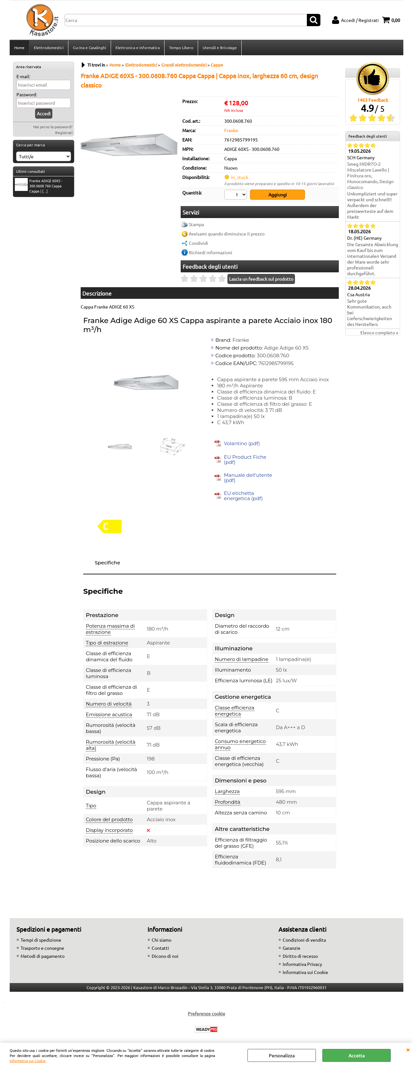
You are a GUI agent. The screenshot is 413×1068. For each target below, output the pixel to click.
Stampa (196, 224)
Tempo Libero (181, 47)
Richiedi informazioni (210, 252)
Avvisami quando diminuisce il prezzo (227, 233)
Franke (231, 130)
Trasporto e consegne (42, 948)
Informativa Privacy (302, 964)
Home (19, 47)
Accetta (356, 1055)
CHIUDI (408, 1049)
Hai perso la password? (53, 126)
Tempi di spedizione (41, 940)
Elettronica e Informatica (138, 47)
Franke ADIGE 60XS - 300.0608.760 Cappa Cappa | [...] (38, 186)
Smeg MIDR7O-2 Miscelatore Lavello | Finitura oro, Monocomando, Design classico (370, 175)
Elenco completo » (379, 332)
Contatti (160, 948)
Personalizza (282, 1055)
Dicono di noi (165, 956)
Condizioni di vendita (304, 940)
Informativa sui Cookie (27, 1060)
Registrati (64, 132)
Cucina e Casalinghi (89, 47)
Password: (26, 94)
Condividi (198, 243)
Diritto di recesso (300, 956)
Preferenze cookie (206, 1013)
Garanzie (291, 948)
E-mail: (23, 76)
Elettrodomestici (49, 47)
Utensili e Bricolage (220, 47)
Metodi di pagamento (43, 956)
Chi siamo (161, 940)
